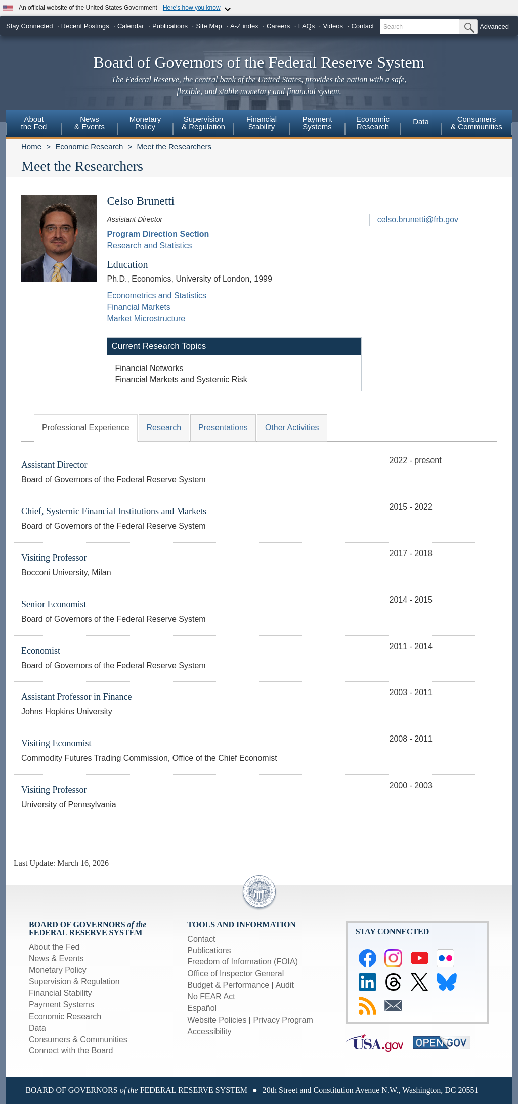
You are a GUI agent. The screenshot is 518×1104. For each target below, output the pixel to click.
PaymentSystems (317, 123)
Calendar (130, 26)
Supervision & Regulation (74, 981)
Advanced (494, 26)
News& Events (89, 123)
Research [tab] (164, 427)
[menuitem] (34, 124)
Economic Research (89, 146)
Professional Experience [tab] (86, 427)
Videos (333, 26)
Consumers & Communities (476, 123)
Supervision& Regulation (203, 123)
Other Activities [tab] (292, 427)
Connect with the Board (71, 1050)
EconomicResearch (373, 123)
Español (202, 1008)
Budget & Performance (228, 985)
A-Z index (244, 26)
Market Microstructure (146, 318)
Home (31, 146)
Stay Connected (29, 26)
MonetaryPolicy (145, 123)
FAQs (306, 26)
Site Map (209, 26)
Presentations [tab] (223, 427)
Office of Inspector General (235, 973)
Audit (284, 985)
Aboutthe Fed (34, 123)
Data (421, 121)
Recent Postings (85, 26)
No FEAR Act (211, 996)
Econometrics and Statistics (156, 295)
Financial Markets (138, 307)
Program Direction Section (158, 233)
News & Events (56, 958)
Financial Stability (60, 993)
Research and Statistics (149, 245)
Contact (362, 26)
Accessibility (209, 1031)
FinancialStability (261, 123)
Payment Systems (61, 1004)
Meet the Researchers (174, 146)
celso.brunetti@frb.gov (417, 219)
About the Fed (54, 947)
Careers (278, 26)
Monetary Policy (58, 969)
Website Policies (216, 1020)
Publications (170, 26)
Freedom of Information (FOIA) (242, 961)
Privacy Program (283, 1020)
